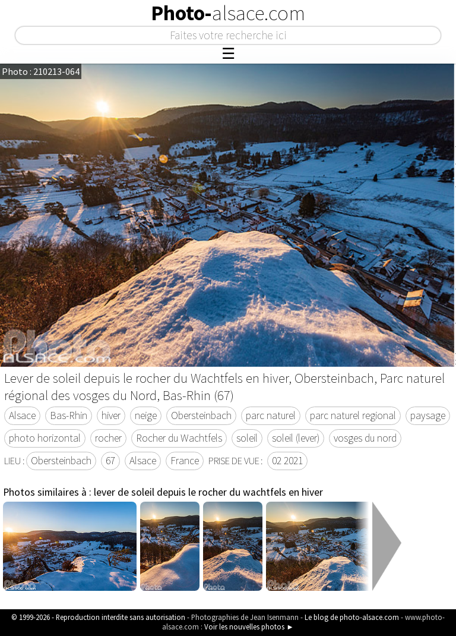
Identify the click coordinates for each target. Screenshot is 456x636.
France (184, 460)
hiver (111, 415)
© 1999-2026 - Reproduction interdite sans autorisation (98, 617)
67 (110, 460)
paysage (427, 415)
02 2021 (287, 460)
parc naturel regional (353, 415)
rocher (108, 438)
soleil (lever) (295, 438)
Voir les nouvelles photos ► (249, 626)
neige (146, 415)
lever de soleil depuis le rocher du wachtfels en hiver (208, 492)
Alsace (22, 415)
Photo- (228, 13)
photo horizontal (45, 438)
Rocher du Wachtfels (179, 438)
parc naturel (271, 415)
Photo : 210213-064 (41, 71)
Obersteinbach (201, 415)
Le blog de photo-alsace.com (352, 617)
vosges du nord (365, 438)
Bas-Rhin (68, 415)
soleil (247, 438)
